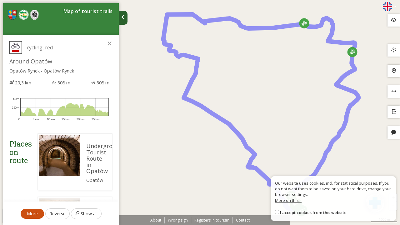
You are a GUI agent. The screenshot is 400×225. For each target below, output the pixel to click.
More (32, 214)
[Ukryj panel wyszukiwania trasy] (123, 18)
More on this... (288, 200)
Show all (86, 214)
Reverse (57, 214)
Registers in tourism (211, 220)
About (155, 220)
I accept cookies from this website (313, 212)
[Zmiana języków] (389, 7)
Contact (243, 220)
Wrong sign (178, 220)
